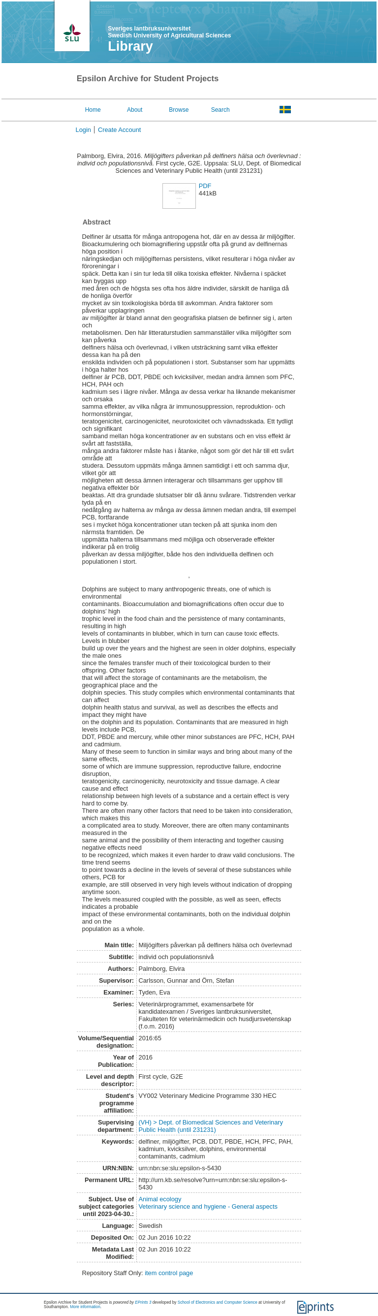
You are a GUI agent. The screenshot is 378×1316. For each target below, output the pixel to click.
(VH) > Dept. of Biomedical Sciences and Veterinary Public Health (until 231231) (211, 1126)
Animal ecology (160, 1199)
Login (83, 129)
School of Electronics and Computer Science (217, 1302)
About (134, 109)
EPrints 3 (143, 1302)
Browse (179, 109)
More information (85, 1307)
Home (93, 109)
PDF (205, 186)
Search (220, 109)
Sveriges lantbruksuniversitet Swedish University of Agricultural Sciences (169, 32)
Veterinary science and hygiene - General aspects (208, 1206)
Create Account (119, 129)
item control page (169, 1273)
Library (130, 46)
